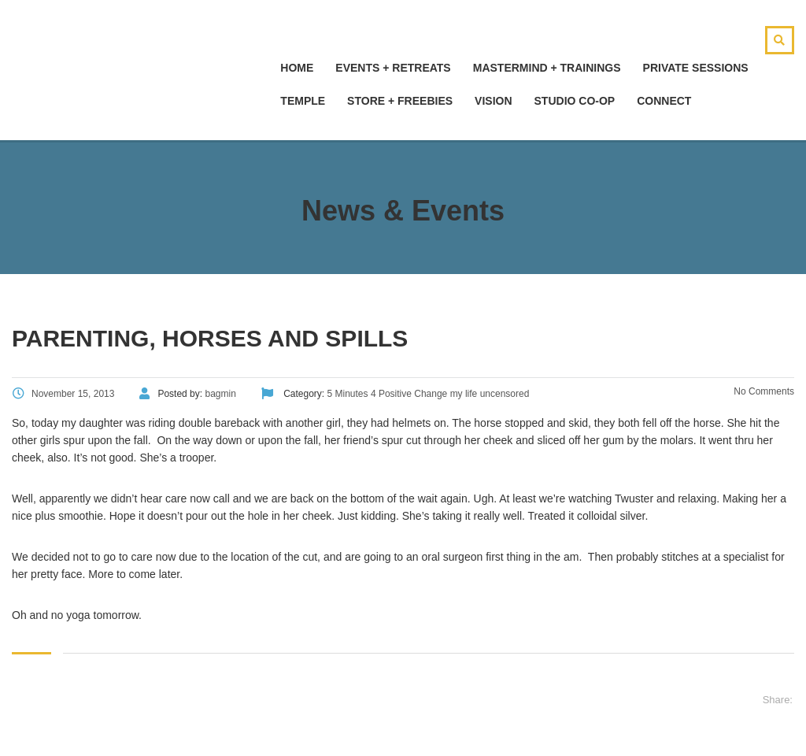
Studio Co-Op (575, 100)
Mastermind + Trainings (547, 67)
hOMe (296, 67)
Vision (493, 100)
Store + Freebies (400, 100)
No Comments (762, 391)
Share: (778, 700)
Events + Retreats (392, 67)
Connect (664, 100)
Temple (302, 100)
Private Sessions (696, 67)
